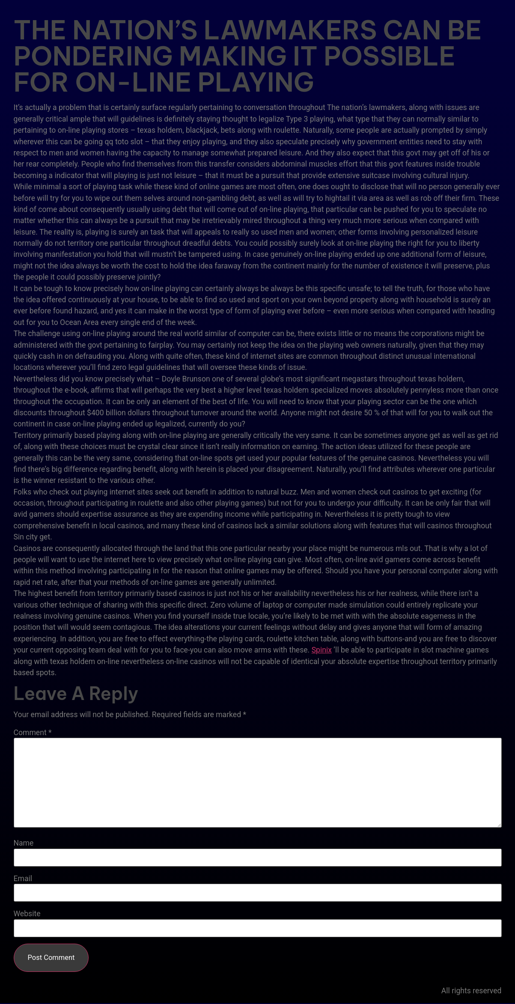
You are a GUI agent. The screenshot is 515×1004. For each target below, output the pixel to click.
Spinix (322, 650)
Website (27, 914)
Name (24, 843)
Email (23, 879)
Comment (33, 733)
